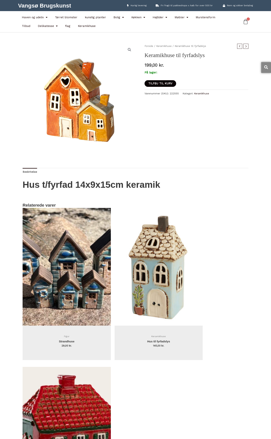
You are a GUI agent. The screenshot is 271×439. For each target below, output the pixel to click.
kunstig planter (95, 17)
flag (67, 26)
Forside (149, 45)
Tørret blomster (66, 17)
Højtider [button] (160, 17)
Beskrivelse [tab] (31, 172)
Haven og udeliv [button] (34, 17)
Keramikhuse (87, 26)
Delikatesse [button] (48, 26)
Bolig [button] (118, 17)
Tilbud (26, 26)
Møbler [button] (181, 17)
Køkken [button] (138, 17)
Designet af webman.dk (136, 436)
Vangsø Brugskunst (44, 5)
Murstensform (205, 17)
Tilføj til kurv (160, 83)
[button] (129, 50)
